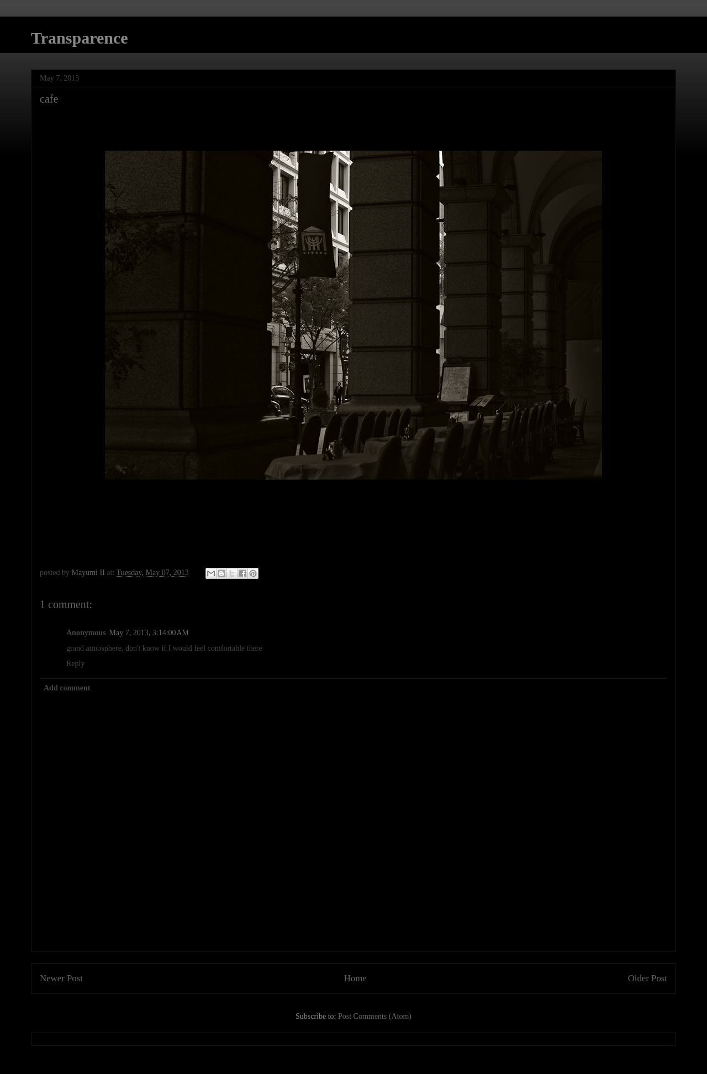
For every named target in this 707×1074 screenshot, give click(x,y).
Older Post (647, 978)
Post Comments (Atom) (374, 1016)
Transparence (79, 38)
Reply (75, 664)
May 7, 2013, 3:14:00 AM (149, 633)
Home (355, 978)
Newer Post (61, 978)
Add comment (67, 688)
